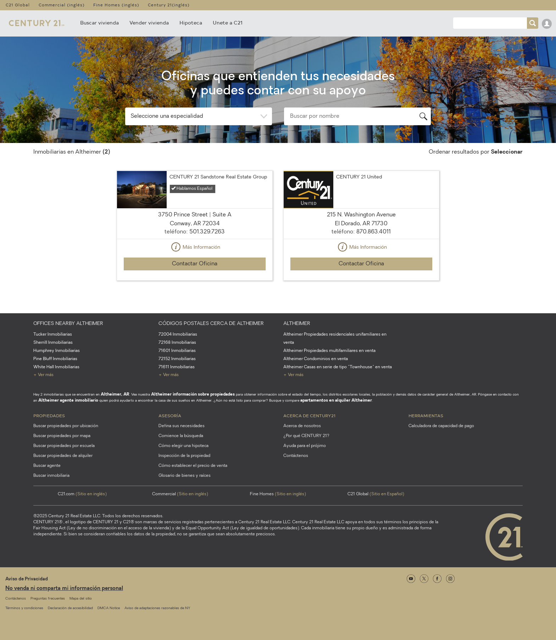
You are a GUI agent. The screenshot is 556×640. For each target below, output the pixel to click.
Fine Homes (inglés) (116, 4)
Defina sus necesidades (182, 426)
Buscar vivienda (99, 22)
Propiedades (49, 415)
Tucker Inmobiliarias (52, 334)
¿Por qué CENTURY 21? (306, 436)
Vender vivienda (149, 22)
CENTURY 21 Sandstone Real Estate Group (218, 177)
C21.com (82, 494)
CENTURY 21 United (359, 177)
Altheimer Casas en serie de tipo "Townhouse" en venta (337, 367)
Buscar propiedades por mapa (61, 436)
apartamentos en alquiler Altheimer (336, 400)
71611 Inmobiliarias (177, 367)
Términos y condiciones (24, 608)
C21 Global (18, 4)
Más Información (194, 247)
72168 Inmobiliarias (177, 343)
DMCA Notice (109, 608)
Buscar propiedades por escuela (64, 446)
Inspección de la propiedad (184, 456)
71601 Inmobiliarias (177, 351)
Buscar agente (47, 466)
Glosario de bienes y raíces (185, 476)
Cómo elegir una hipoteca (183, 446)
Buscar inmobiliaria (51, 476)
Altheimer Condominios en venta (315, 359)
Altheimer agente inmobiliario (68, 400)
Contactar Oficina (194, 264)
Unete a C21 (228, 22)
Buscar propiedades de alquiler (63, 456)
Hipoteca (190, 22)
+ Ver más (43, 375)
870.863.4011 (373, 232)
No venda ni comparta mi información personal (64, 588)
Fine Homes (278, 494)
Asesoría (170, 415)
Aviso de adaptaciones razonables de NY (157, 608)
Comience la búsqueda (181, 436)
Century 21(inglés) (169, 4)
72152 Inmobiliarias (177, 359)
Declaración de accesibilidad (70, 608)
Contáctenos (295, 456)
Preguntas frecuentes (47, 599)
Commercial (180, 494)
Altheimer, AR (115, 394)
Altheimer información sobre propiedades (193, 394)
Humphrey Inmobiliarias (56, 351)
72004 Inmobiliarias (178, 334)
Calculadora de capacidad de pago (441, 426)
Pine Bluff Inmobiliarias (55, 359)
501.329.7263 (207, 232)
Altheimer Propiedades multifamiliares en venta (329, 351)
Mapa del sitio (81, 599)
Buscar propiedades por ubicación (65, 426)
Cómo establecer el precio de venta (193, 466)
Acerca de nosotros (302, 426)
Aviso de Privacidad (26, 579)
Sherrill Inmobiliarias (53, 343)
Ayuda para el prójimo (304, 446)
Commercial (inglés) (62, 4)
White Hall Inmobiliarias (56, 367)
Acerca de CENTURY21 (309, 415)
